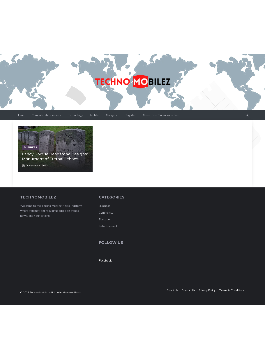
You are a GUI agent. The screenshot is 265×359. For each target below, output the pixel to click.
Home (20, 115)
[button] (247, 115)
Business (104, 206)
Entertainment (108, 226)
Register (130, 115)
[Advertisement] (67, 8)
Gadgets (111, 115)
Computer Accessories (46, 115)
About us (172, 290)
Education (105, 219)
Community (106, 212)
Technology (75, 115)
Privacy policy (207, 290)
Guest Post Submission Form (161, 115)
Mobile (94, 115)
